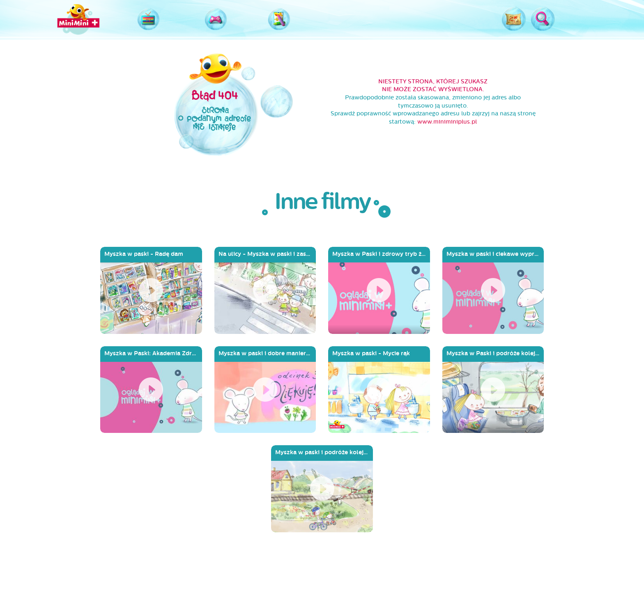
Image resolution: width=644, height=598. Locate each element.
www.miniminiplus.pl (447, 121)
